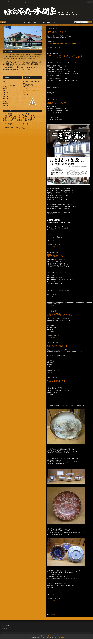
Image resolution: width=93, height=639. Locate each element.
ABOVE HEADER (30, 2)
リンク (54, 22)
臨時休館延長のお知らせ (59, 314)
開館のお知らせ (54, 255)
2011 (4, 104)
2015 (4, 96)
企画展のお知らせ (56, 102)
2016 (4, 94)
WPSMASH (61, 637)
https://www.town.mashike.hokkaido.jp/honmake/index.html (61, 43)
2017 (4, 92)
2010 (4, 105)
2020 (4, 87)
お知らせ (53, 93)
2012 (4, 102)
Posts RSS (11, 2)
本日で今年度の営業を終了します (64, 56)
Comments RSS (19, 2)
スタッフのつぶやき (12, 22)
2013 (4, 100)
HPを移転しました (10, 85)
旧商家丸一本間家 (45, 636)
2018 (4, 90)
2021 (4, 81)
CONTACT (82, 633)
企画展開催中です (56, 381)
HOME (3, 22)
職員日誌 (4, 628)
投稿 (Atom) (52, 614)
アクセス (22, 22)
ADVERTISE (88, 633)
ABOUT (76, 633)
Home (5, 2)
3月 (6, 83)
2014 (4, 98)
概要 (29, 22)
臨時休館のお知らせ (57, 346)
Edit (38, 2)
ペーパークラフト (45, 22)
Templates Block (45, 637)
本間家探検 (35, 22)
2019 (4, 89)
